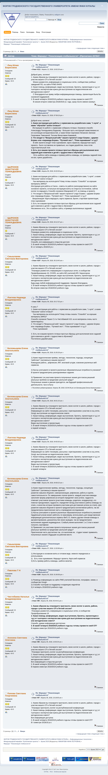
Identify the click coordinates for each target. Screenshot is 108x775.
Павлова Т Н (13, 570)
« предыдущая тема (83, 48)
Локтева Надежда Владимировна (15, 298)
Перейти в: (82, 749)
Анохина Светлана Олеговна (16, 638)
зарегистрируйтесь (32, 17)
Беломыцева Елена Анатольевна (16, 349)
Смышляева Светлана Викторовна (16, 257)
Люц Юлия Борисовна (12, 66)
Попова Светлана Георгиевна (15, 694)
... (17, 51)
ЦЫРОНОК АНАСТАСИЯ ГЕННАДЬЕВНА (13, 169)
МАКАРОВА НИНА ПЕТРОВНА (69, 42)
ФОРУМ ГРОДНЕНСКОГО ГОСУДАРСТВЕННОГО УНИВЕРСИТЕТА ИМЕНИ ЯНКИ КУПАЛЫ (49, 6)
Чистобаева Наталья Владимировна (17, 597)
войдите (58, 15)
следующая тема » (98, 48)
